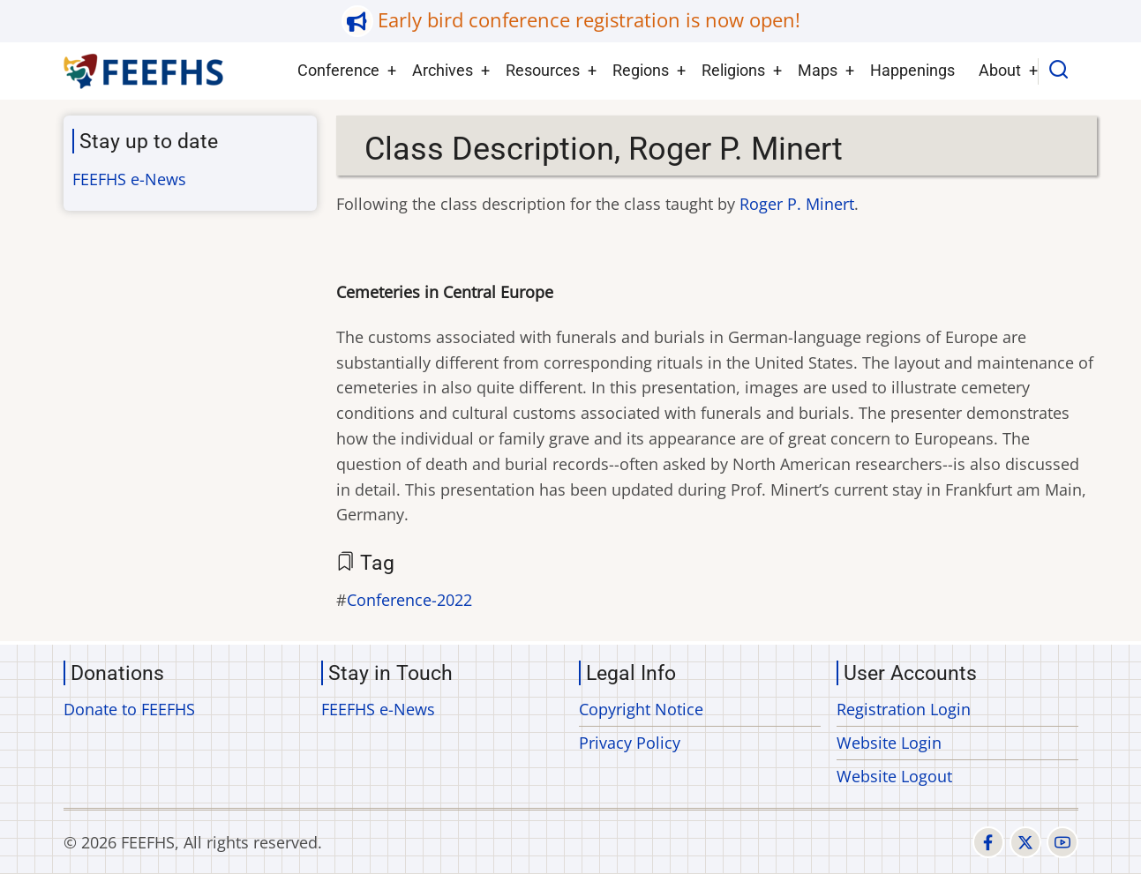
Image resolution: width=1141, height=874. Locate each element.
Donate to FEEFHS (129, 709)
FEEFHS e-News (129, 179)
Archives (442, 70)
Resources (543, 70)
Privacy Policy (629, 742)
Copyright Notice (641, 709)
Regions (640, 70)
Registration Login (904, 709)
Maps (817, 70)
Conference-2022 (409, 599)
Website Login (889, 742)
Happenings (912, 70)
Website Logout (894, 776)
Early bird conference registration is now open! (589, 20)
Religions (733, 70)
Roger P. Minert (796, 203)
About (1000, 70)
